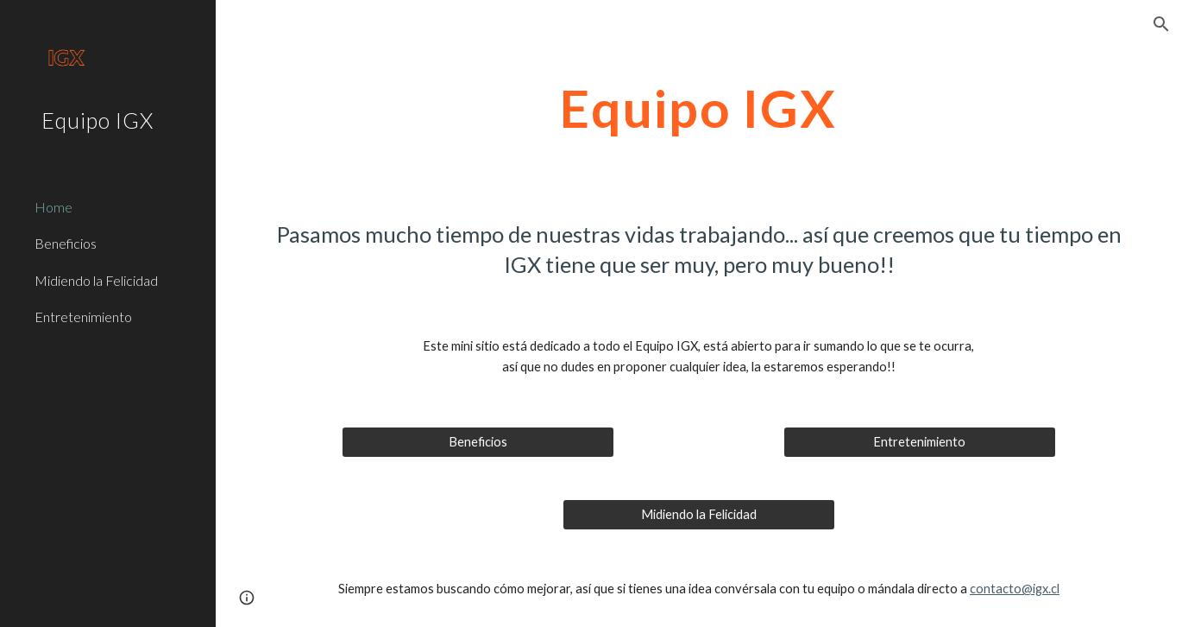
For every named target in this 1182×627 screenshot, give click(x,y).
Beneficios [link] (66, 243)
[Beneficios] (478, 442)
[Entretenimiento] (919, 442)
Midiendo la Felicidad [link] (96, 280)
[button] (1161, 24)
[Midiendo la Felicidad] (698, 515)
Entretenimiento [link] (83, 316)
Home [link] (53, 207)
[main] (698, 108)
